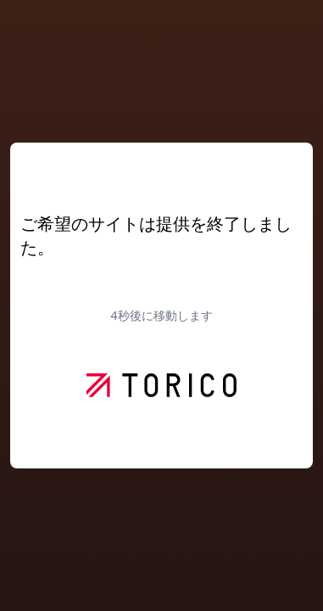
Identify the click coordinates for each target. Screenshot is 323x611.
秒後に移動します (161, 315)
